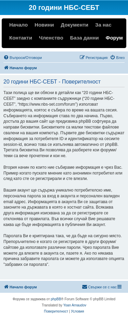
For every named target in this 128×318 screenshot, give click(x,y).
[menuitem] (22, 58)
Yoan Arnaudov (74, 305)
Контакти (20, 38)
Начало (18, 25)
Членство (51, 38)
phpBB (56, 299)
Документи (74, 25)
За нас (103, 25)
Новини (44, 25)
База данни (84, 38)
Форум (114, 38)
